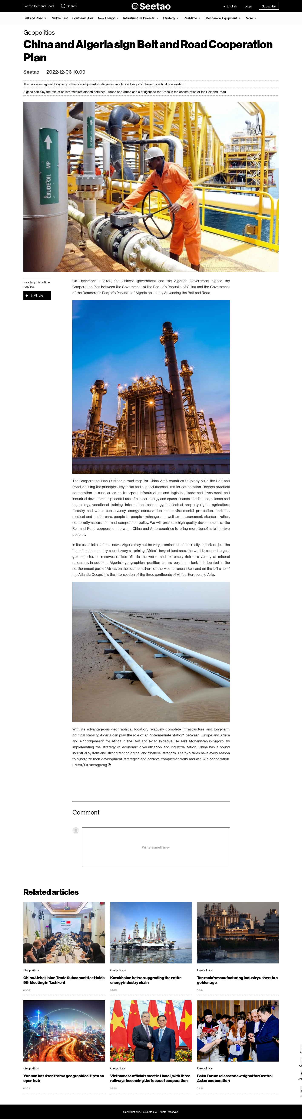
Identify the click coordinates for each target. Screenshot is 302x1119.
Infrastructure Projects (138, 18)
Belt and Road (33, 18)
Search (68, 6)
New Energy (106, 18)
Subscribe (269, 6)
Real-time (190, 18)
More (249, 18)
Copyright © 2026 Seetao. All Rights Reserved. (151, 1111)
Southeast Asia (82, 18)
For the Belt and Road (38, 6)
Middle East (60, 18)
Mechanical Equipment (221, 18)
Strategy (169, 18)
